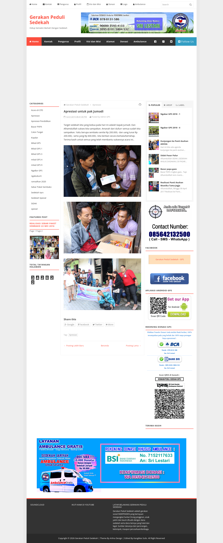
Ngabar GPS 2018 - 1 (170, 114)
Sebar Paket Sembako (41, 187)
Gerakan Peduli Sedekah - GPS (170, 259)
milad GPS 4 (36, 159)
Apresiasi (35, 115)
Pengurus (63, 4)
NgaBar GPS (36, 170)
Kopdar (34, 137)
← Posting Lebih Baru (74, 345)
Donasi (110, 4)
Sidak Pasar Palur (169, 155)
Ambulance (139, 4)
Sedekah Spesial (38, 197)
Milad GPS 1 (36, 148)
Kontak (47, 4)
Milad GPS (36, 143)
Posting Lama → (133, 345)
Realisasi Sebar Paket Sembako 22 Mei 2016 (43, 224)
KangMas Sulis (140, 538)
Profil (77, 4)
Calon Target (37, 132)
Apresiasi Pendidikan (41, 121)
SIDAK (34, 203)
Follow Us (186, 41)
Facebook (83, 324)
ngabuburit (36, 176)
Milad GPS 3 (36, 154)
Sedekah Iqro (37, 192)
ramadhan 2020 (38, 181)
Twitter (97, 324)
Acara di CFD (37, 110)
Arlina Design (116, 538)
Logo (123, 4)
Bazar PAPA (36, 126)
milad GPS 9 (36, 165)
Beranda (105, 345)
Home (33, 4)
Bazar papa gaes (169, 169)
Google (69, 324)
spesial (34, 208)
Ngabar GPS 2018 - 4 (170, 127)
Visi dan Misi (94, 4)
